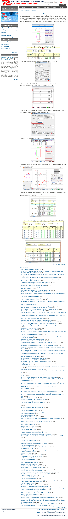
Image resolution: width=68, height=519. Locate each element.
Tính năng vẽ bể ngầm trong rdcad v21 (29, 397)
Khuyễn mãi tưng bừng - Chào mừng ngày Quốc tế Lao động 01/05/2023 (36, 320)
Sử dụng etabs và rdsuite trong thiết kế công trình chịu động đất (34, 486)
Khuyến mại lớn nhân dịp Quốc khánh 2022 (30, 328)
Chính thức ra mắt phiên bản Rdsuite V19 (29, 408)
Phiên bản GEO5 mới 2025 (26, 288)
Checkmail (57, 2)
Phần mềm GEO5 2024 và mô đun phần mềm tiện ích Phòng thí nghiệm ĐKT (37, 306)
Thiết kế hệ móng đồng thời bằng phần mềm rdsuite (32, 481)
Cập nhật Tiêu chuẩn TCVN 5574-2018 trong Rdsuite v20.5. (33, 399)
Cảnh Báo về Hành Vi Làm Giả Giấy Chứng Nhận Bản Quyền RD (34, 283)
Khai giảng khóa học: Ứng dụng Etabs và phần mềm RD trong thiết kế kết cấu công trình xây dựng (41, 325)
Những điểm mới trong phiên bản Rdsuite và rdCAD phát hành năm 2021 (36, 361)
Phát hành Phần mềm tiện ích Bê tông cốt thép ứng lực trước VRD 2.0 (35, 421)
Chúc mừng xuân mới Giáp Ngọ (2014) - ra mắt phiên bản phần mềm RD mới (37, 450)
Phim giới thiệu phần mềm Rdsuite (28, 495)
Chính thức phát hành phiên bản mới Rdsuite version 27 (32, 310)
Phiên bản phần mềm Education (27, 445)
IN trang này (56, 264)
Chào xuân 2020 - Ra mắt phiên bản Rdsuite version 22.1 (33, 389)
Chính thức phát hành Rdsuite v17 (28, 415)
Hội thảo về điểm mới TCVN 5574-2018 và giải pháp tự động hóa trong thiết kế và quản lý (39, 391)
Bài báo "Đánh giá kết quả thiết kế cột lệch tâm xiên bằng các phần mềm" (36, 476)
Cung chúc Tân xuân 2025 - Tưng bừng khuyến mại (32, 287)
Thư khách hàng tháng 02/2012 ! (28, 475)
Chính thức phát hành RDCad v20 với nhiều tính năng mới (33, 402)
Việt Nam (22, 10)
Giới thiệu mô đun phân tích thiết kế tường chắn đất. (32, 470)
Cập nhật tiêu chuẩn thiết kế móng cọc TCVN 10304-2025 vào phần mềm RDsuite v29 (39, 277)
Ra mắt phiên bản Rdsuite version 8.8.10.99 (30, 494)
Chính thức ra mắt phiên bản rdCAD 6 (29, 461)
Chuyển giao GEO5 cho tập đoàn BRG (29, 329)
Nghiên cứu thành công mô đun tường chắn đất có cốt (32, 467)
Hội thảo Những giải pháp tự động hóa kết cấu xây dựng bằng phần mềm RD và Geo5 (39, 321)
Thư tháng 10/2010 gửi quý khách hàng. (29, 491)
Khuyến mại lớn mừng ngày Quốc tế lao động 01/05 (32, 359)
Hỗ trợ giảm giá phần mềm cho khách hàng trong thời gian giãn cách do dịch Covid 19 (39, 345)
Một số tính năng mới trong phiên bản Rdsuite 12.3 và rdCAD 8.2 (34, 443)
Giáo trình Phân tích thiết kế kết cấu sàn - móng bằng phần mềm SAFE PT (36, 434)
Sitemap (51, 2)
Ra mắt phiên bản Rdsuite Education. (29, 427)
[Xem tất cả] (14, 37)
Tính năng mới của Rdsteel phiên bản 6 (29, 423)
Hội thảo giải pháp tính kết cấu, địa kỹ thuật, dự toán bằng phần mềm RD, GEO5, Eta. (39, 377)
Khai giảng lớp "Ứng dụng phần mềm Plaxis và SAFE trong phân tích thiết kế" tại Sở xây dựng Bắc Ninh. (43, 435)
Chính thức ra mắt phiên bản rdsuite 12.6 (29, 438)
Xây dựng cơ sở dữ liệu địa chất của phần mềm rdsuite (32, 484)
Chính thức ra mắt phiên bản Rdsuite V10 (29, 462)
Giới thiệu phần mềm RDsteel (27, 442)
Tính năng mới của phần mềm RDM (28, 451)
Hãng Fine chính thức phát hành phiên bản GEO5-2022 (32, 340)
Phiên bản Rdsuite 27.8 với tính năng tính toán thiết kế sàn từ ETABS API (36, 307)
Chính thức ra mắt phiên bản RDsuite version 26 (31, 334)
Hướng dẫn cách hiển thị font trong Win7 (29, 464)
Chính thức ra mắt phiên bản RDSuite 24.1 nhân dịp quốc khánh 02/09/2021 (37, 344)
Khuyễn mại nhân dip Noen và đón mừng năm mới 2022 (32, 339)
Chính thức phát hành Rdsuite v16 (28, 424)
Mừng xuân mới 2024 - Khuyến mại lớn (29, 304)
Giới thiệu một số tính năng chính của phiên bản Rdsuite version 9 (35, 492)
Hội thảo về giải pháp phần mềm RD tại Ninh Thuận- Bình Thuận (34, 419)
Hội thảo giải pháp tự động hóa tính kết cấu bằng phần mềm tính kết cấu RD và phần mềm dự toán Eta (42, 383)
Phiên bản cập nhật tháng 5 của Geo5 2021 (30, 356)
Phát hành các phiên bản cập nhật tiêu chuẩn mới (31, 454)
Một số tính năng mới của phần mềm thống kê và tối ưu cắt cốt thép (35, 446)
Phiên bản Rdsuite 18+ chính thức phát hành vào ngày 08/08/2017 (35, 412)
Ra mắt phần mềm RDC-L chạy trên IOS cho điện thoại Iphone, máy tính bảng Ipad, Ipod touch (40, 418)
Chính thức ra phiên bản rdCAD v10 (28, 429)
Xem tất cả (15, 79)
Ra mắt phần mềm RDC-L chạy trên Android (30, 416)
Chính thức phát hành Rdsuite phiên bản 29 (30, 280)
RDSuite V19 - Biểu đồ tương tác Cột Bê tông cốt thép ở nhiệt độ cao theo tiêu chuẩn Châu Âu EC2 (42, 404)
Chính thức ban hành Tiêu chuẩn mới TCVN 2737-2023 (32, 318)
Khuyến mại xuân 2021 (26, 364)
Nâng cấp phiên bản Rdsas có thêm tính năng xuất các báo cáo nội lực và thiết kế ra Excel (40, 503)
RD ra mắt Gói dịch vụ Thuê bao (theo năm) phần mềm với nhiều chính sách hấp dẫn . (39, 323)
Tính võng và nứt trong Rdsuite (27, 483)
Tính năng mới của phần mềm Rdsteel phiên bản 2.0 (32, 432)
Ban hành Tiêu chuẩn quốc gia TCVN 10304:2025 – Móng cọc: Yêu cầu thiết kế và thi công (40, 279)
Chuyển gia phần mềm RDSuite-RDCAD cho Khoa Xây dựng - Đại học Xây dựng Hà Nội (39, 342)
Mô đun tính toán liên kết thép (27, 448)
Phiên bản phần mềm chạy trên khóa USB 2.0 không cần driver (34, 505)
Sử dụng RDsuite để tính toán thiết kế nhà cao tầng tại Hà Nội (34, 285)
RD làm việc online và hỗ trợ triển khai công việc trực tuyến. (33, 358)
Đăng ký (46, 2)
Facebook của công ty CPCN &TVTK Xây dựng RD (31, 456)
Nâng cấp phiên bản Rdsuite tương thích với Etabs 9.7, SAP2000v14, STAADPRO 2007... (39, 497)
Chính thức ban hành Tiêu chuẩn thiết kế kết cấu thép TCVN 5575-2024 (36, 290)
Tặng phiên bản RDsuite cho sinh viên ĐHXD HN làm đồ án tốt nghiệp (35, 282)
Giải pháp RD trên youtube (26, 453)
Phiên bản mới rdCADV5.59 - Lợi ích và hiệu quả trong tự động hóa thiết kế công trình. (39, 480)
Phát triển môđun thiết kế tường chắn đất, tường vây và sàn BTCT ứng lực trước (38, 472)
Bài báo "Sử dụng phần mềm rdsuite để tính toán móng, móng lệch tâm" (36, 473)
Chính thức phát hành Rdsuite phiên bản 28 (30, 296)
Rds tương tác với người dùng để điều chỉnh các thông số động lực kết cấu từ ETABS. (39, 499)
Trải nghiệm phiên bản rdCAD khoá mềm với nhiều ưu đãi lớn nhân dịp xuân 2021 (38, 363)
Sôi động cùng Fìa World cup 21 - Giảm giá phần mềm (32, 407)
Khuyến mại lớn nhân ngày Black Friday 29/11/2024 (32, 291)
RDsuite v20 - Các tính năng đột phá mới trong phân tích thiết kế (34, 400)
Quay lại (62, 264)
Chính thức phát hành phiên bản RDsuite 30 (30, 269)
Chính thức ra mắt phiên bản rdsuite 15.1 (29, 431)
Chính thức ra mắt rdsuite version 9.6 (29, 478)
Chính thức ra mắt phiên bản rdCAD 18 (29, 410)
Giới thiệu (27, 10)
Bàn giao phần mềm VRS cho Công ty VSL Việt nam (32, 465)
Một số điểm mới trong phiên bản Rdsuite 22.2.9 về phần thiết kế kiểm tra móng (37, 382)
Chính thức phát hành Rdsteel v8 (28, 413)
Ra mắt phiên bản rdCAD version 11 (28, 426)
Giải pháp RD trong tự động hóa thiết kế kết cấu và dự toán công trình (35, 469)
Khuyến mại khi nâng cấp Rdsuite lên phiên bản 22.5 (32, 369)
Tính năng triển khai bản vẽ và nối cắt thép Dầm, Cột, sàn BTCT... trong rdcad (37, 393)
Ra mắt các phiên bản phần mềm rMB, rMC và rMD (31, 457)
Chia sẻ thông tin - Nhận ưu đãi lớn (28, 440)
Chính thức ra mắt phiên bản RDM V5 (29, 459)
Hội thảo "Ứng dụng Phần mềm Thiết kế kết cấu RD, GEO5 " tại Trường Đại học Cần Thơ (39, 309)
